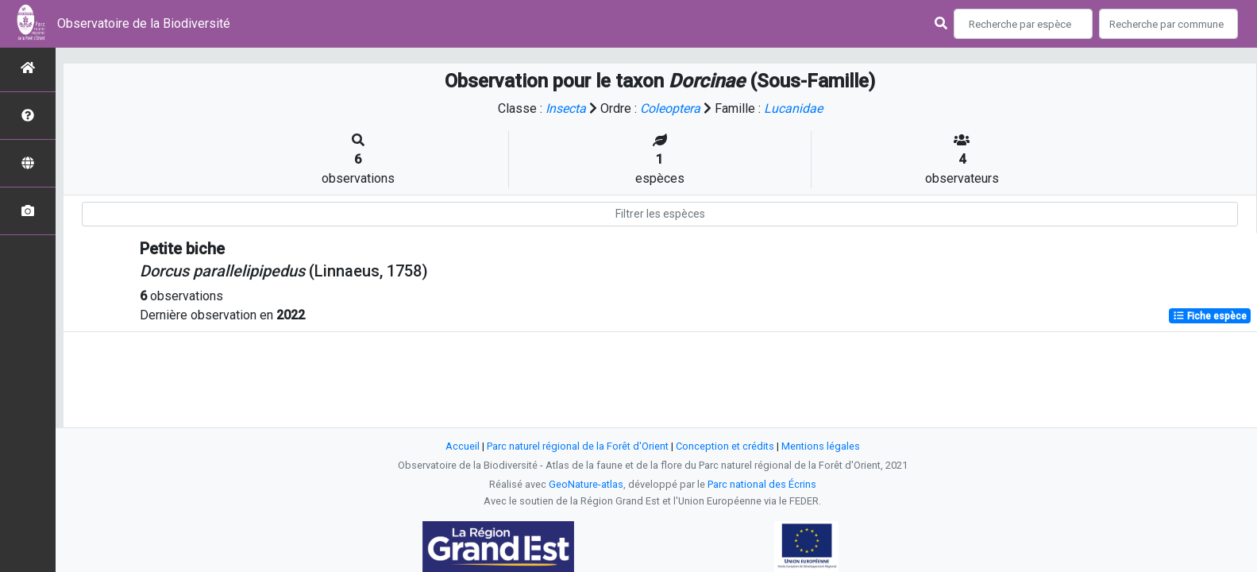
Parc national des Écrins (762, 484)
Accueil (462, 446)
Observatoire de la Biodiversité (143, 23)
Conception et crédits (725, 446)
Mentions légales (820, 446)
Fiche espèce (1210, 316)
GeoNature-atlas (586, 484)
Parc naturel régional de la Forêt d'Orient (578, 446)
